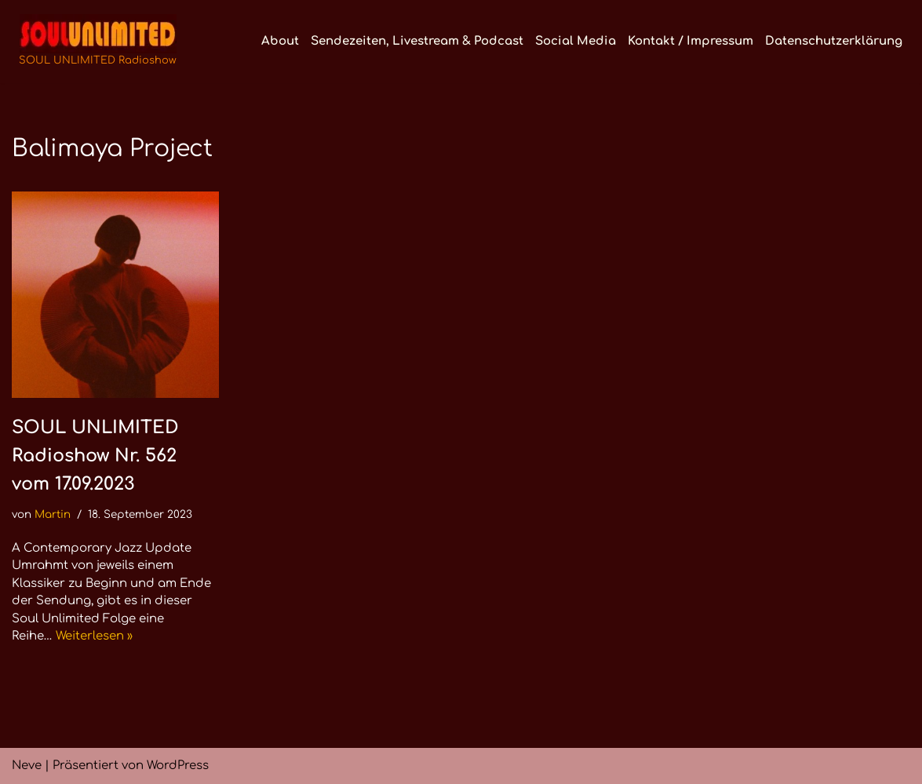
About (280, 41)
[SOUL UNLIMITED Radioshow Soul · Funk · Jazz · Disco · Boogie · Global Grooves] (98, 41)
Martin (53, 514)
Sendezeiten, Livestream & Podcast (417, 41)
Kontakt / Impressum (690, 41)
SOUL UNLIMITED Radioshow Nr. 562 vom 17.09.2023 (95, 456)
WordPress (178, 765)
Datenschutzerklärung (833, 41)
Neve (27, 765)
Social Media (575, 41)
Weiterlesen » (94, 636)
